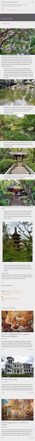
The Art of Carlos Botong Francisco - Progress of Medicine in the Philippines (15, 335)
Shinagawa (16, 292)
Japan (21, 291)
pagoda (12, 292)
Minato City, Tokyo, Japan (13, 298)
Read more (31, 349)
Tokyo (21, 292)
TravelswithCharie (9, 2)
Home (2, 10)
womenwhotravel (5, 294)
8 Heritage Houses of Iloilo (9, 379)
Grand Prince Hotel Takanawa (12, 291)
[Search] (30, 2)
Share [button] (2, 300)
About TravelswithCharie (12, 10)
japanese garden (5, 292)
